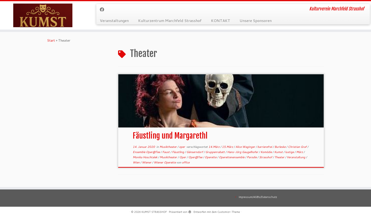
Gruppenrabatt (215, 152)
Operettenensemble (232, 157)
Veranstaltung (296, 157)
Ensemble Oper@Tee (147, 152)
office (186, 162)
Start (51, 40)
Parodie (252, 157)
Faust (166, 152)
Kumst (278, 152)
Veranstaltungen (114, 20)
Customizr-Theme (228, 212)
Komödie (267, 152)
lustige (290, 152)
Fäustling (178, 152)
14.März (214, 147)
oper (182, 147)
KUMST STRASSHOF (154, 212)
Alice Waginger (245, 147)
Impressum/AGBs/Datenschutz (257, 197)
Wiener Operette (165, 162)
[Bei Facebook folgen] (103, 9)
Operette (211, 157)
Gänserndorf (195, 152)
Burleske (280, 147)
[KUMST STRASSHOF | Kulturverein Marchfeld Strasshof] (43, 15)
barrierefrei (265, 147)
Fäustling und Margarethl (170, 135)
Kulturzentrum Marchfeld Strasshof (170, 20)
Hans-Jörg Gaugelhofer (243, 152)
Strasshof (266, 157)
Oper (183, 157)
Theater (279, 157)
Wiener (147, 162)
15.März (228, 147)
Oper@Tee (195, 157)
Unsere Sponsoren (256, 20)
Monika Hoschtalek (145, 157)
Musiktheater (168, 147)
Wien (136, 162)
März (300, 152)
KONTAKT (220, 20)
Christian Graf (297, 147)
